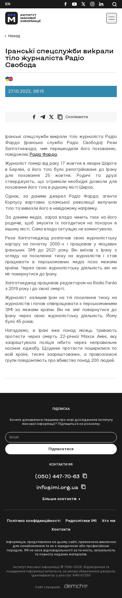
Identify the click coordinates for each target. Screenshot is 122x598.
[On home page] (17, 18)
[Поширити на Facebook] (34, 117)
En (7, 4)
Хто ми (108, 521)
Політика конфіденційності (33, 521)
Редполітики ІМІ (81, 521)
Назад (14, 36)
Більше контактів (59, 499)
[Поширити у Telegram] (42, 117)
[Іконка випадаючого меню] (111, 18)
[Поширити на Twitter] (51, 117)
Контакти (61, 529)
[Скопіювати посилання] (74, 117)
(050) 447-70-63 (57, 476)
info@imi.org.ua (57, 487)
